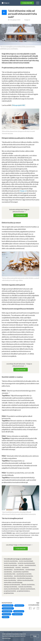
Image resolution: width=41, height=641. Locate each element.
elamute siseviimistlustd (27, 589)
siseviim (20, 565)
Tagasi (4, 12)
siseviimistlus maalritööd (20, 571)
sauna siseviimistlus (10, 578)
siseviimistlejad (30, 569)
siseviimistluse (8, 576)
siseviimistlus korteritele (23, 574)
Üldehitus (5, 617)
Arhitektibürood (18, 611)
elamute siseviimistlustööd (12, 584)
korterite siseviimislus (10, 565)
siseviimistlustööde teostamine (23, 576)
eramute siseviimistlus (25, 586)
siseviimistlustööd (30, 565)
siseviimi (18, 567)
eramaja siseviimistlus (10, 586)
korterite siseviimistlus (11, 561)
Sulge (35, 636)
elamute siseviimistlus (28, 584)
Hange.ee (23, 191)
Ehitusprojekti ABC (18, 105)
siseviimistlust (8, 569)
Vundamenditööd (7, 605)
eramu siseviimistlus (10, 580)
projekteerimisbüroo (23, 591)
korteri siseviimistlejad (26, 561)
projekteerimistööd (10, 591)
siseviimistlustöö (9, 567)
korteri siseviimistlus (10, 563)
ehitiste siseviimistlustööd (25, 580)
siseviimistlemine (19, 569)
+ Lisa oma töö (27, 3)
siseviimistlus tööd (9, 574)
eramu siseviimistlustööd (11, 589)
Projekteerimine (17, 614)
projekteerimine (9, 593)
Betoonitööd (6, 614)
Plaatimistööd (19, 605)
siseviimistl (25, 567)
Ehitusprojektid (7, 611)
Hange (7, 3)
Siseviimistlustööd (8, 608)
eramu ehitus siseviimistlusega (13, 582)
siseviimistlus (8, 571)
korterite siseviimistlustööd (26, 563)
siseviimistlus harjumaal (24, 578)
